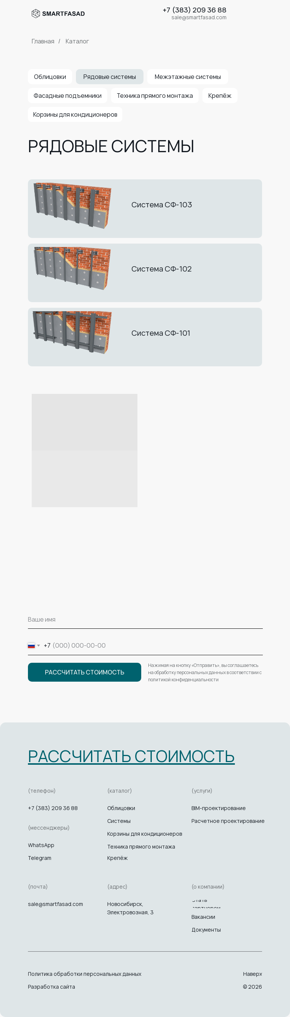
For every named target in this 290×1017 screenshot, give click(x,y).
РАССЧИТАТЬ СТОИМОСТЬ (84, 672)
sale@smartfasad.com (55, 903)
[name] (145, 619)
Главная (43, 41)
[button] (131, 756)
